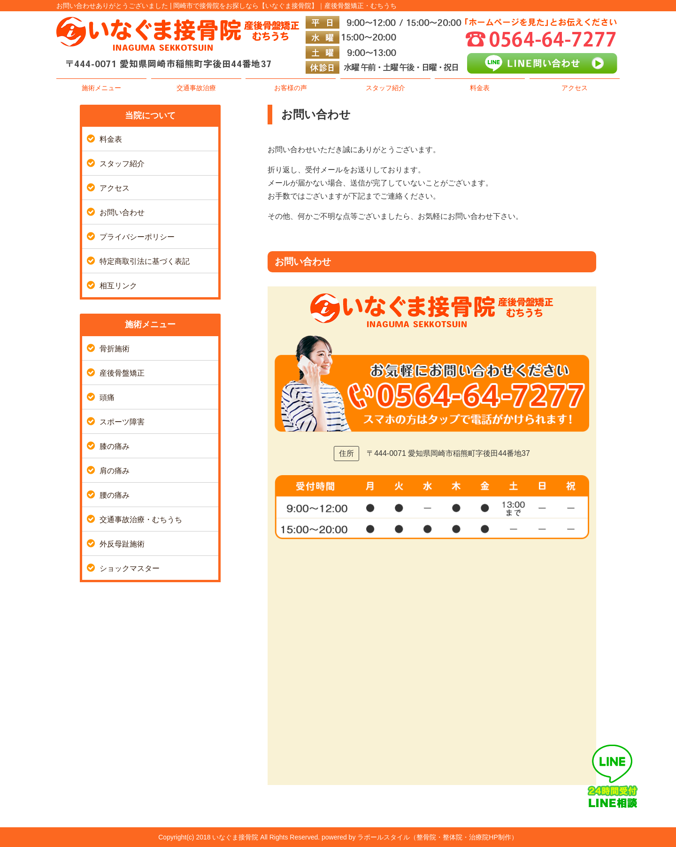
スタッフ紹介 (385, 88)
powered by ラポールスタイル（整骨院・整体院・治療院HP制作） (420, 837)
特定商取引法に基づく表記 (145, 261)
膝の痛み (115, 446)
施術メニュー (101, 88)
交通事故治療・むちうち (141, 520)
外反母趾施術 (122, 544)
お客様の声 (290, 88)
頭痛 (107, 397)
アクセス (574, 88)
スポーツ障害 (122, 422)
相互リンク (118, 286)
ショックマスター (130, 568)
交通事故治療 (196, 88)
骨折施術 (115, 349)
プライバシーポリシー (137, 237)
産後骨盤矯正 (122, 373)
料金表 (480, 88)
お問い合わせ (122, 212)
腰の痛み (115, 495)
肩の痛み (115, 471)
